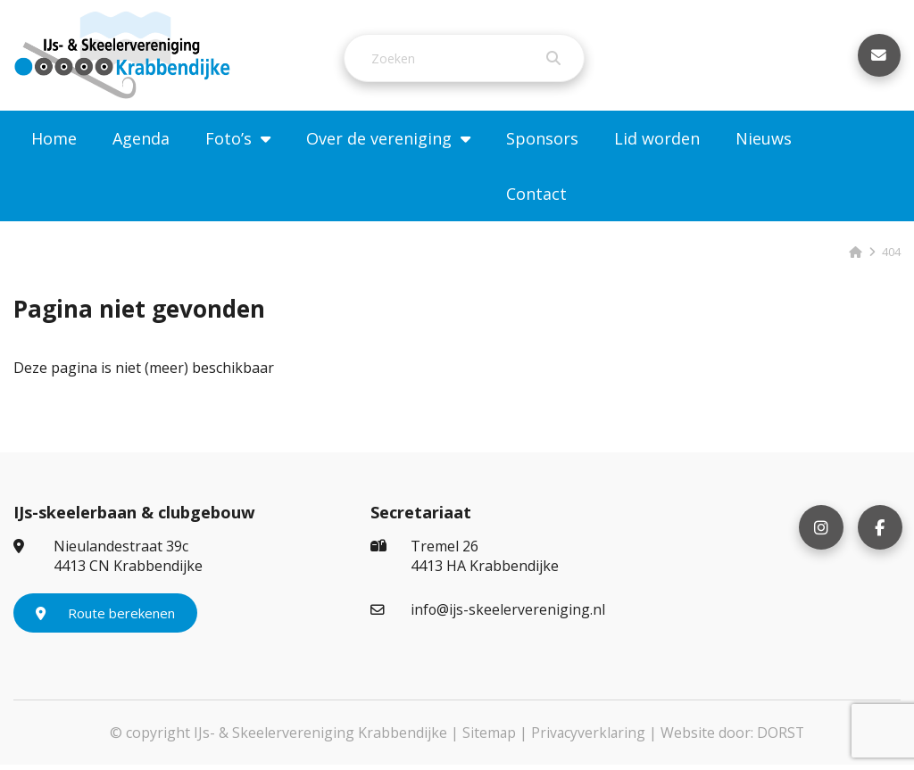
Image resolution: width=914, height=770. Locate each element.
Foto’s (228, 143)
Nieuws (763, 143)
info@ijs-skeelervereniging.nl (488, 615)
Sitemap (488, 738)
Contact (536, 199)
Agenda (141, 143)
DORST (782, 738)
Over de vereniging (379, 143)
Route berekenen (105, 618)
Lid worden (657, 143)
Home (54, 143)
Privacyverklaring (588, 738)
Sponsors (542, 143)
